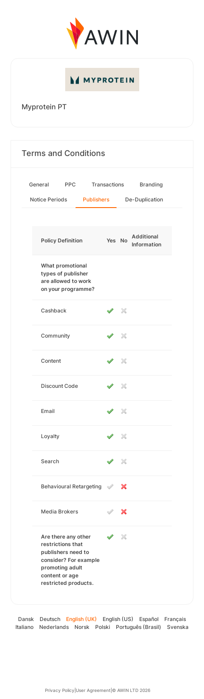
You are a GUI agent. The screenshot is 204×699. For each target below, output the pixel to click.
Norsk (81, 627)
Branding (151, 184)
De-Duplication (144, 199)
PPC (70, 184)
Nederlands (54, 627)
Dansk (26, 619)
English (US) (118, 619)
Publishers (96, 199)
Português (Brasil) (138, 627)
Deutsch (50, 619)
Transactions (108, 184)
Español (149, 619)
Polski (102, 627)
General (39, 184)
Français (175, 619)
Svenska (178, 627)
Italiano (24, 627)
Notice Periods (48, 199)
